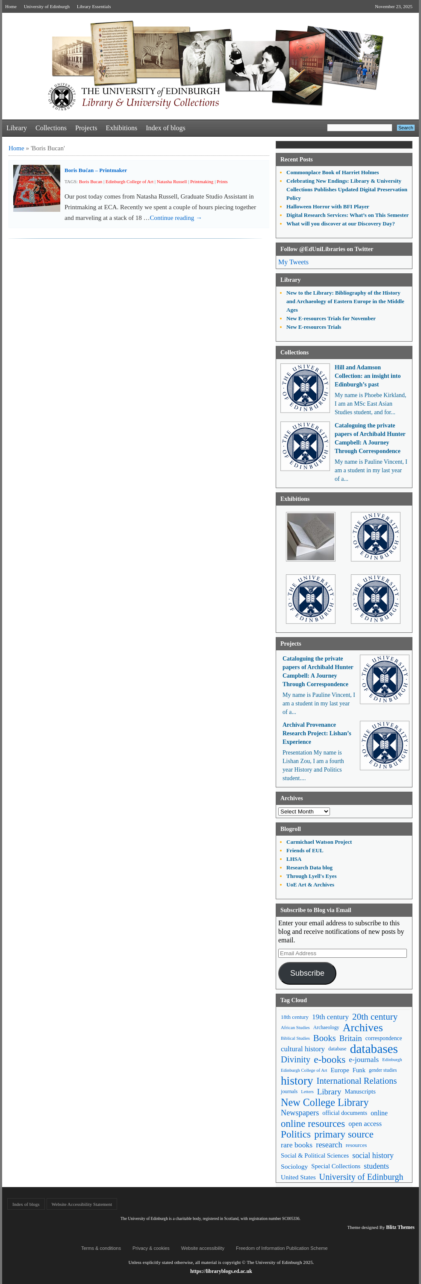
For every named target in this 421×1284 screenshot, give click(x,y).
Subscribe (307, 973)
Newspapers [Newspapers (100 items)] (300, 1113)
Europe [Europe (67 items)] (339, 1070)
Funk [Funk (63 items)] (359, 1070)
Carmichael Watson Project (319, 842)
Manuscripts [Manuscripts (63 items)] (359, 1091)
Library (16, 128)
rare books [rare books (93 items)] (296, 1145)
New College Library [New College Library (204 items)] (325, 1102)
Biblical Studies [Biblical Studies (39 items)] (295, 1038)
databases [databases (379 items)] (374, 1049)
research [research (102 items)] (329, 1145)
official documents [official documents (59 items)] (344, 1112)
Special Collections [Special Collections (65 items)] (335, 1166)
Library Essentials (94, 6)
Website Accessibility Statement (82, 1204)
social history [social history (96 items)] (373, 1155)
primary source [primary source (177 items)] (344, 1134)
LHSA (293, 859)
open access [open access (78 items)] (365, 1124)
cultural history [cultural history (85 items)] (303, 1049)
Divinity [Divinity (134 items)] (295, 1059)
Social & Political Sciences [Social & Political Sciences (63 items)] (315, 1155)
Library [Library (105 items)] (329, 1091)
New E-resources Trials (313, 327)
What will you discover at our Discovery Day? (340, 223)
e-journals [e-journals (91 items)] (364, 1059)
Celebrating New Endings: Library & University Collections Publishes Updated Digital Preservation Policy (346, 189)
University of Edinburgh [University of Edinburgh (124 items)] (361, 1177)
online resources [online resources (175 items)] (313, 1123)
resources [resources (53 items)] (356, 1145)
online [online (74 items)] (379, 1113)
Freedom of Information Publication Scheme (282, 1248)
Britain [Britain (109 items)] (350, 1038)
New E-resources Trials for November (331, 318)
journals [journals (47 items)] (289, 1091)
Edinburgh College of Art (129, 181)
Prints (222, 181)
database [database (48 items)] (337, 1049)
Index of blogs (165, 128)
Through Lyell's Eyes (311, 876)
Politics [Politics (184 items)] (296, 1134)
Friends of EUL (305, 850)
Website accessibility (202, 1248)
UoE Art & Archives (310, 884)
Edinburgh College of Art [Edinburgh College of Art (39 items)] (304, 1070)
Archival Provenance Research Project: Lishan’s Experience (317, 733)
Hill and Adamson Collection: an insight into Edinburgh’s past (367, 376)
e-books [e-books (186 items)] (329, 1059)
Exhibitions (121, 128)
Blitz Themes (400, 1227)
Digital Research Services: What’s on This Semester (347, 215)
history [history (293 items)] (297, 1081)
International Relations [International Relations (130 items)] (357, 1080)
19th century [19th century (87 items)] (330, 1017)
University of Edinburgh (47, 6)
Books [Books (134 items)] (324, 1038)
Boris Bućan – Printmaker (96, 170)
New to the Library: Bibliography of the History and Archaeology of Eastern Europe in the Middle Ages (345, 301)
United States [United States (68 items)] (298, 1177)
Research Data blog (309, 867)
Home (11, 6)
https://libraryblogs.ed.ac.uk (221, 1271)
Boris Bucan (91, 181)
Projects (86, 128)
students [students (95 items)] (376, 1166)
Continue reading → (176, 217)
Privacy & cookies (151, 1248)
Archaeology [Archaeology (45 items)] (326, 1027)
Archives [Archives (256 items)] (363, 1027)
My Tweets (293, 262)
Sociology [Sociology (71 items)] (294, 1166)
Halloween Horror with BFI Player (327, 206)
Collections (51, 128)
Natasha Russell (172, 181)
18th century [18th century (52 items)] (295, 1017)
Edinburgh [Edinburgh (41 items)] (392, 1059)
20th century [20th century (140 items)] (374, 1017)
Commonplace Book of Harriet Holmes (332, 172)
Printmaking (201, 181)
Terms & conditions (101, 1248)
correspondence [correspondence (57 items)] (383, 1038)
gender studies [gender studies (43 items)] (383, 1070)
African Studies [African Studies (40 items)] (295, 1027)
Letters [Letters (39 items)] (307, 1091)
